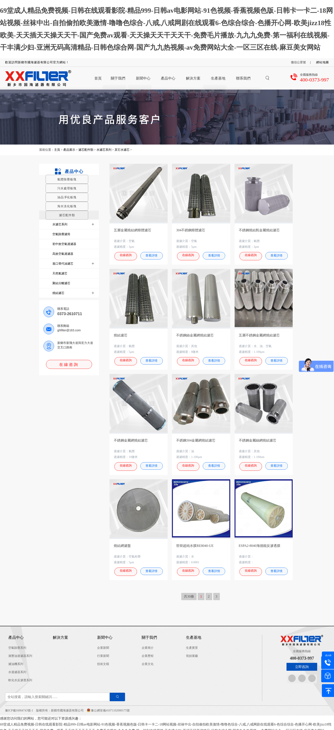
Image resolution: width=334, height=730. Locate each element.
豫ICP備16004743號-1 (19, 706)
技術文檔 (103, 660)
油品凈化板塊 (66, 197)
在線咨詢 (69, 364)
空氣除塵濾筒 (61, 234)
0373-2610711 (69, 314)
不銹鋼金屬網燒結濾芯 (131, 438)
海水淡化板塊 (66, 206)
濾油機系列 (15, 660)
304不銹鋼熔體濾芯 (190, 230)
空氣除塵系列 (17, 644)
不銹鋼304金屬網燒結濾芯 (195, 438)
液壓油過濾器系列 (20, 652)
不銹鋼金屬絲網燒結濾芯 (257, 438)
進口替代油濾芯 (62, 263)
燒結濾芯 (58, 293)
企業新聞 (103, 644)
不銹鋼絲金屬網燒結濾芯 (195, 334)
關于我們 (149, 634)
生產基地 (193, 634)
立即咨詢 (302, 663)
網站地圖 (322, 62)
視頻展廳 (192, 652)
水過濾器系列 (17, 668)
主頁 (57, 149)
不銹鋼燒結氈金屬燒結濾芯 (259, 230)
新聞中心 (104, 634)
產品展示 (69, 149)
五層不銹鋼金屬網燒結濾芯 (259, 334)
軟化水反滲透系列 (20, 676)
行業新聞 (103, 652)
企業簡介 (148, 644)
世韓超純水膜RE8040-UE (194, 543)
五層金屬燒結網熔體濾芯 (132, 230)
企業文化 (148, 660)
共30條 (189, 593)
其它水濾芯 (122, 149)
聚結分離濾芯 (61, 283)
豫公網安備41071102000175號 (110, 706)
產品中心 (69, 171)
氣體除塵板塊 (66, 179)
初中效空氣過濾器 (64, 244)
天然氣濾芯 (59, 273)
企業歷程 (148, 652)
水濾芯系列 (103, 149)
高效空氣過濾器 (62, 253)
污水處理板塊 (66, 188)
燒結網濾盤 (122, 543)
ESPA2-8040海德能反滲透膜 (259, 543)
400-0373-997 (314, 80)
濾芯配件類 (85, 149)
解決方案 (60, 634)
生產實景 (192, 644)
